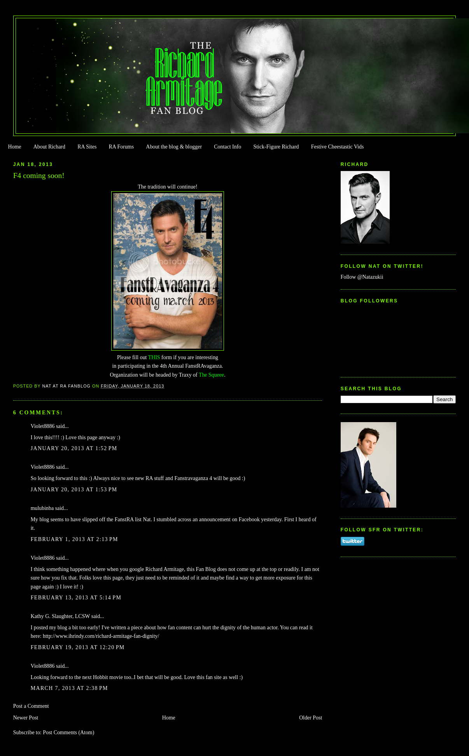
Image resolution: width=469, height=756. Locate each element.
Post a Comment (31, 706)
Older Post (310, 718)
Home (14, 147)
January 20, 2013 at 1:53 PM (74, 489)
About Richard (49, 147)
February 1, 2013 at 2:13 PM (74, 539)
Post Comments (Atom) (68, 732)
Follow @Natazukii (362, 277)
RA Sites (86, 147)
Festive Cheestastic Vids (337, 147)
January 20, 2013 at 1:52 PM (74, 448)
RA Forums (121, 147)
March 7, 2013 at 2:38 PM (69, 688)
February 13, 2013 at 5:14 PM (76, 598)
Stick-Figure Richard (276, 147)
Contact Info (227, 147)
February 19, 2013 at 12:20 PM (78, 647)
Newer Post (25, 718)
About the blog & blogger (174, 147)
